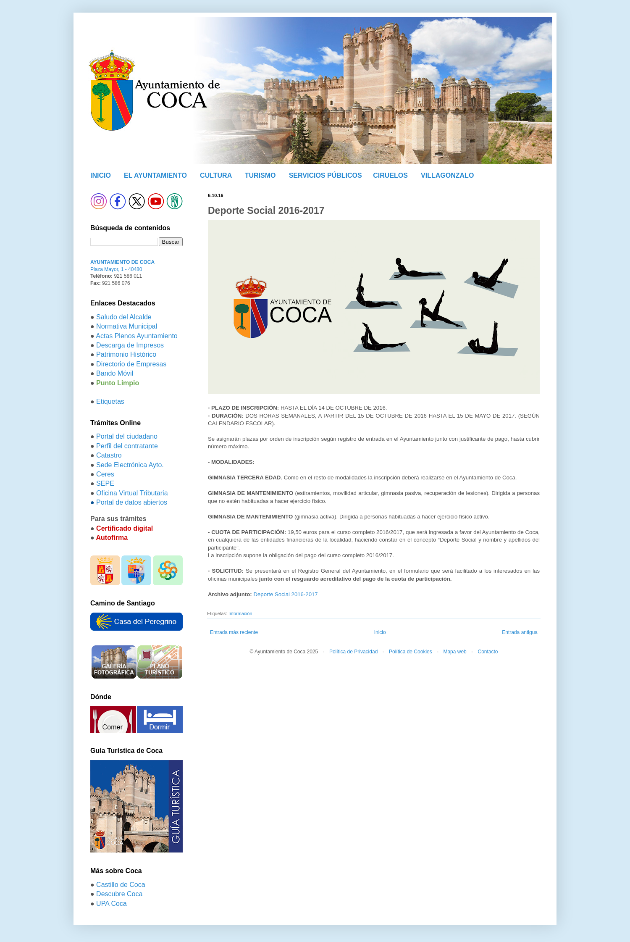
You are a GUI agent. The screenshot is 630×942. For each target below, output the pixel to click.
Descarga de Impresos (130, 345)
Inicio (380, 632)
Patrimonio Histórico (126, 354)
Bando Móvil (114, 373)
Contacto (488, 652)
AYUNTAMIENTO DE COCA (122, 262)
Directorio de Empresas (131, 364)
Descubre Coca (119, 893)
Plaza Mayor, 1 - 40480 (116, 269)
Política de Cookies (410, 652)
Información (240, 613)
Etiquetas (110, 401)
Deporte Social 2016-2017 (285, 594)
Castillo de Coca (120, 884)
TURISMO (260, 175)
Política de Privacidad (353, 652)
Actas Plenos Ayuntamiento (137, 335)
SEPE (105, 483)
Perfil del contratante (127, 446)
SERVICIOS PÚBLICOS (325, 175)
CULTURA (216, 175)
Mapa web (454, 652)
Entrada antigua (520, 632)
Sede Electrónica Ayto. (130, 464)
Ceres (105, 474)
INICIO (100, 175)
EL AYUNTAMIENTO (155, 175)
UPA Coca (111, 903)
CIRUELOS (390, 175)
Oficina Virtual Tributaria (132, 493)
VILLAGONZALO (447, 175)
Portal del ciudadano (127, 436)
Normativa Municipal (126, 326)
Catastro (108, 455)
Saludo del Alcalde (124, 317)
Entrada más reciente (234, 632)
